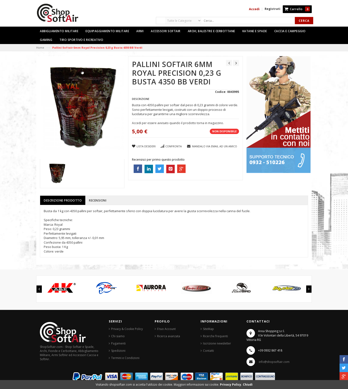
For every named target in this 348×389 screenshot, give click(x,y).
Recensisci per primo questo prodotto (158, 159)
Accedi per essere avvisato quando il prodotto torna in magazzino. (178, 123)
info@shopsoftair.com (274, 362)
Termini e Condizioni (125, 358)
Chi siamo (118, 336)
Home (40, 47)
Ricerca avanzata (168, 336)
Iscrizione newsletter (217, 343)
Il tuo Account (166, 329)
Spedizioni (118, 351)
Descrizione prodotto (63, 200)
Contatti (208, 351)
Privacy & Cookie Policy (127, 329)
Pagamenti (118, 343)
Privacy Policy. (231, 384)
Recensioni (97, 200)
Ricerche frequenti (215, 336)
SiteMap (208, 329)
